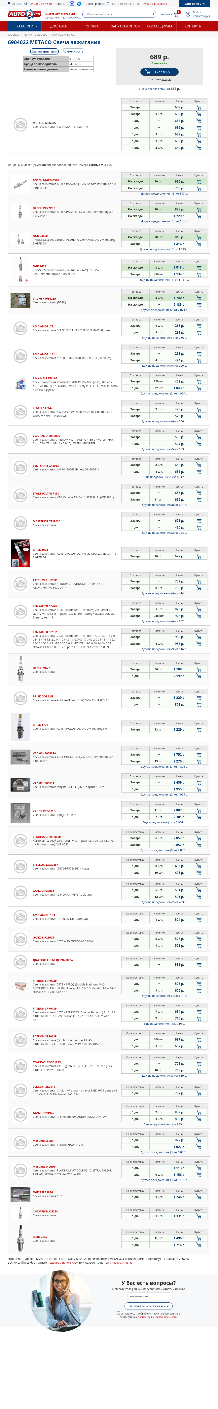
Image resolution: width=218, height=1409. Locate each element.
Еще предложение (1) (164, 477)
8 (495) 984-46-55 (41, 4)
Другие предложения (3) (164, 1075)
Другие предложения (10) (164, 249)
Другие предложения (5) (164, 449)
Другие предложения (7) (164, 766)
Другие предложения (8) (164, 505)
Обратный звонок (155, 4)
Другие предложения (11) (164, 221)
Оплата (92, 26)
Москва (17, 4)
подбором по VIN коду (63, 1262)
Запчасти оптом (125, 26)
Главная (13, 34)
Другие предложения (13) (164, 193)
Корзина (166, 14)
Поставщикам (159, 26)
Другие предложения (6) (164, 421)
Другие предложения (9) (164, 649)
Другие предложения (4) (164, 338)
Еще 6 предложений (159, 89)
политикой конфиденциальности (157, 1317)
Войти (197, 12)
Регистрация (201, 16)
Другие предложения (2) (164, 310)
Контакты (193, 26)
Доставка (58, 26)
